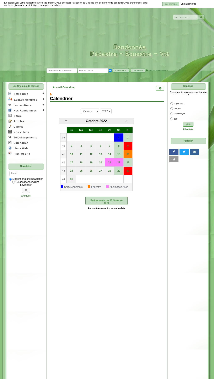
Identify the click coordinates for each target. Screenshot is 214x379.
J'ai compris (171, 4)
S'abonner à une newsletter (26, 178)
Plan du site (19, 153)
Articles (16, 121)
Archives (26, 195)
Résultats (188, 129)
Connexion (121, 70)
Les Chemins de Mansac (26, 86)
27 (100, 170)
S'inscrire (138, 70)
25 (81, 170)
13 (100, 154)
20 (100, 162)
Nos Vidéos (18, 132)
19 (91, 162)
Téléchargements (22, 137)
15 (118, 154)
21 (109, 162)
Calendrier (18, 142)
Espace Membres (22, 99)
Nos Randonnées (22, 110)
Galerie (15, 126)
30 (128, 170)
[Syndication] (51, 94)
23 (128, 162)
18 (81, 162)
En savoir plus (188, 3)
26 (91, 170)
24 (71, 170)
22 (118, 162)
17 (71, 162)
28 (109, 170)
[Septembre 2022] (66, 120)
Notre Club (18, 93)
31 (71, 179)
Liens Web (18, 148)
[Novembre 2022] (126, 120)
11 (81, 154)
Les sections (19, 105)
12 (91, 154)
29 (118, 170)
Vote (188, 124)
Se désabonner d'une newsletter (25, 183)
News (14, 115)
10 (71, 154)
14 (109, 154)
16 (128, 154)
